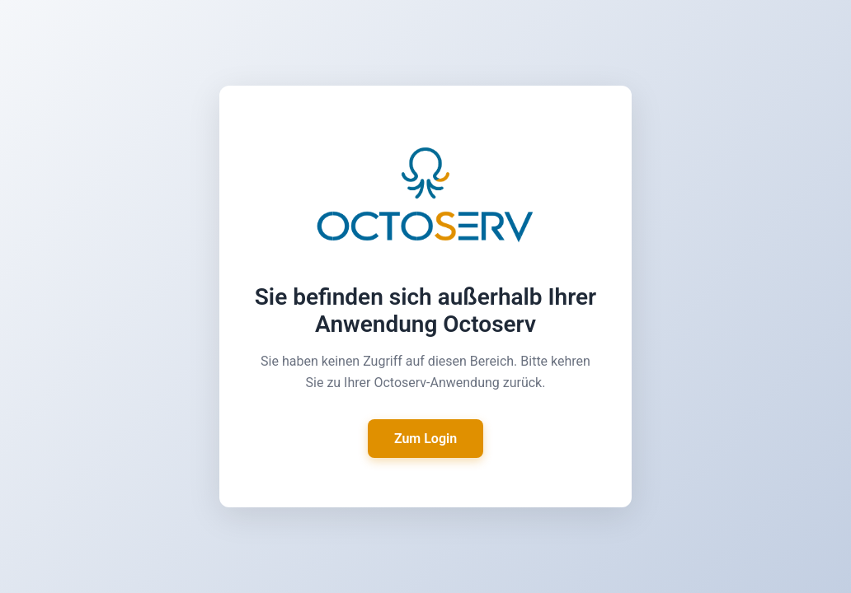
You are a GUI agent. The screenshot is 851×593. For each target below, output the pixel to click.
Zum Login (425, 438)
